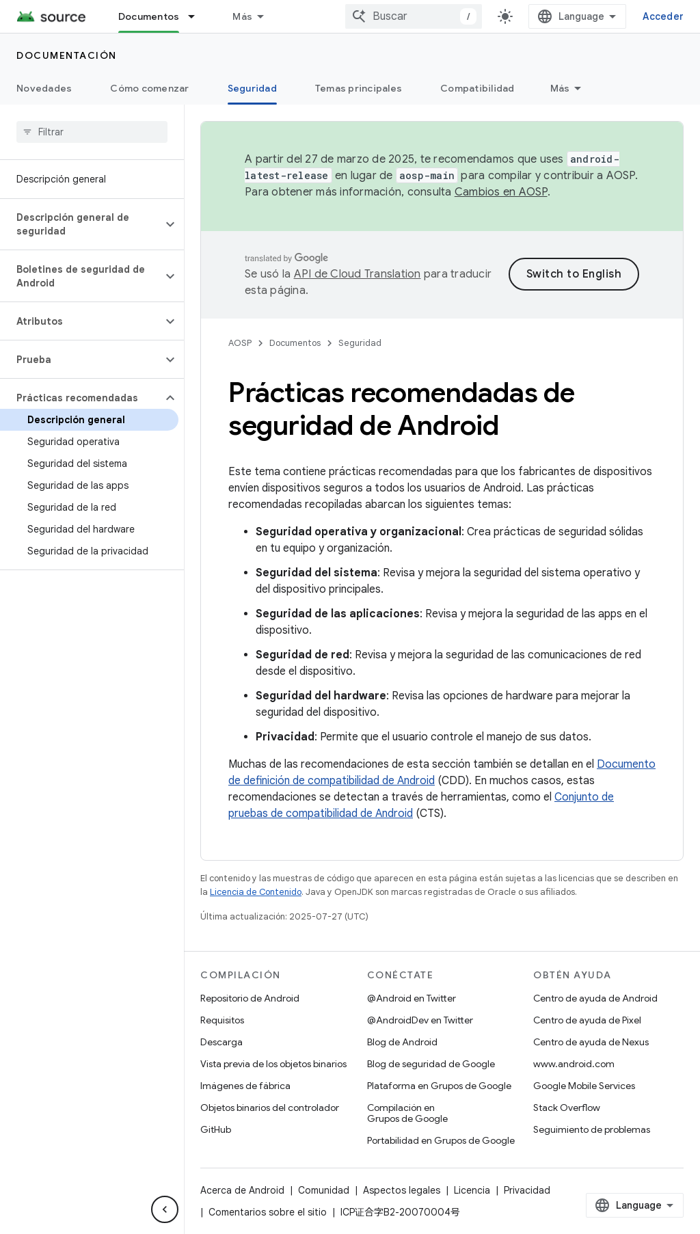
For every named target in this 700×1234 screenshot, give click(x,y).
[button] (81, 224)
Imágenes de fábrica (245, 1085)
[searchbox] (91, 132)
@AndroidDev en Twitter (420, 1020)
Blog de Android (402, 1042)
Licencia (472, 1190)
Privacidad (527, 1190)
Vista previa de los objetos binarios (273, 1064)
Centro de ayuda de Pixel (587, 1020)
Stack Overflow (566, 1107)
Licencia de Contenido (255, 892)
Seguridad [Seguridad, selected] (252, 88)
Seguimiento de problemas (591, 1129)
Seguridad (359, 343)
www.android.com (574, 1064)
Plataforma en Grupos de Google (439, 1085)
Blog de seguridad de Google (431, 1064)
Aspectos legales (401, 1190)
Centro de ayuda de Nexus (591, 1042)
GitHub (215, 1129)
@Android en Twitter (411, 998)
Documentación (66, 55)
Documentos (295, 343)
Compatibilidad (477, 88)
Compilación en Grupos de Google (407, 1113)
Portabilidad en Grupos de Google (441, 1140)
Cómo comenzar (149, 88)
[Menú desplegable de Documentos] (197, 16)
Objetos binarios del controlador (269, 1107)
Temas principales (358, 88)
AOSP (240, 343)
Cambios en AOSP (501, 192)
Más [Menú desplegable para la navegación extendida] (242, 16)
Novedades (44, 88)
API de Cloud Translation (357, 274)
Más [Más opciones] (560, 88)
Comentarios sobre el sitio (267, 1212)
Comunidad (323, 1190)
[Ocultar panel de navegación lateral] (164, 1209)
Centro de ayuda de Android (595, 998)
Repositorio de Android (249, 998)
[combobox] (413, 16)
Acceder (663, 16)
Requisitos (222, 1020)
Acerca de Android (242, 1190)
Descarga (221, 1042)
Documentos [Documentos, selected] (149, 16)
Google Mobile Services (584, 1085)
